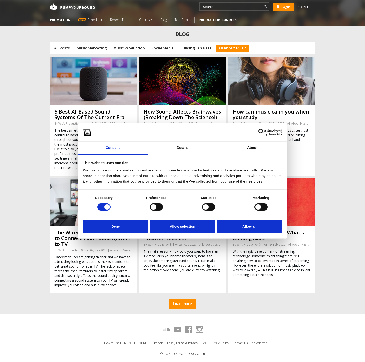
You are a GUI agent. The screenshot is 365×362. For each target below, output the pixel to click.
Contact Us (240, 343)
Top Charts (183, 19)
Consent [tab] (113, 148)
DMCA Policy (220, 343)
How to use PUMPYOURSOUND (125, 343)
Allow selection (182, 226)
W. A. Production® (70, 123)
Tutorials (157, 343)
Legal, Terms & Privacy (182, 343)
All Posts (62, 48)
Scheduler (90, 19)
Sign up (304, 7)
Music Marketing (92, 48)
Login (283, 7)
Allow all (249, 226)
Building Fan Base (196, 48)
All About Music (232, 48)
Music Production (129, 48)
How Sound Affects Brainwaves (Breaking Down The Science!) (182, 114)
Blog (163, 19)
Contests (146, 19)
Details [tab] (182, 148)
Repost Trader (121, 19)
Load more (182, 303)
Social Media (163, 48)
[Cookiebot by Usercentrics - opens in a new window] (261, 132)
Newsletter (259, 343)
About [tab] (252, 148)
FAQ (205, 343)
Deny (115, 226)
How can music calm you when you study (271, 114)
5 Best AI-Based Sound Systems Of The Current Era (89, 114)
